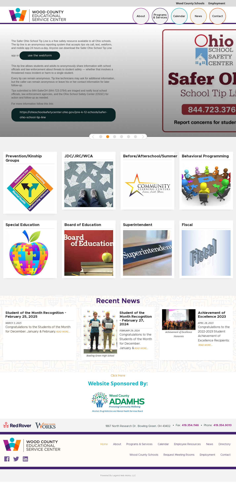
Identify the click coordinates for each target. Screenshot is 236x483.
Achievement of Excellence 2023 (212, 315)
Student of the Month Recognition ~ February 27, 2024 (136, 319)
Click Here (118, 377)
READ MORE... (63, 332)
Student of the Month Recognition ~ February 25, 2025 (35, 315)
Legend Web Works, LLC (124, 477)
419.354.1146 (190, 426)
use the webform (40, 56)
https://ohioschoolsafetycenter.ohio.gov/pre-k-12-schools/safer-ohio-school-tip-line (55, 115)
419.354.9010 (223, 426)
